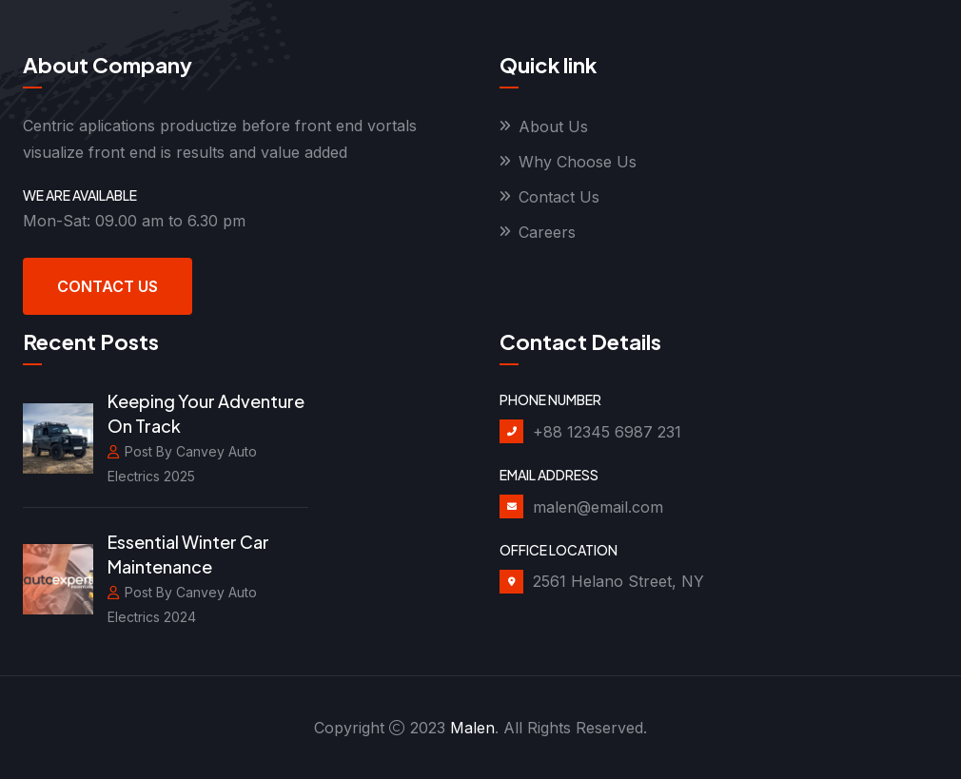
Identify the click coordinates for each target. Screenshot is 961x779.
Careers (547, 232)
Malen (472, 727)
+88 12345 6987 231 (607, 431)
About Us (553, 126)
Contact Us (107, 286)
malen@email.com (598, 506)
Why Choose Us (578, 161)
